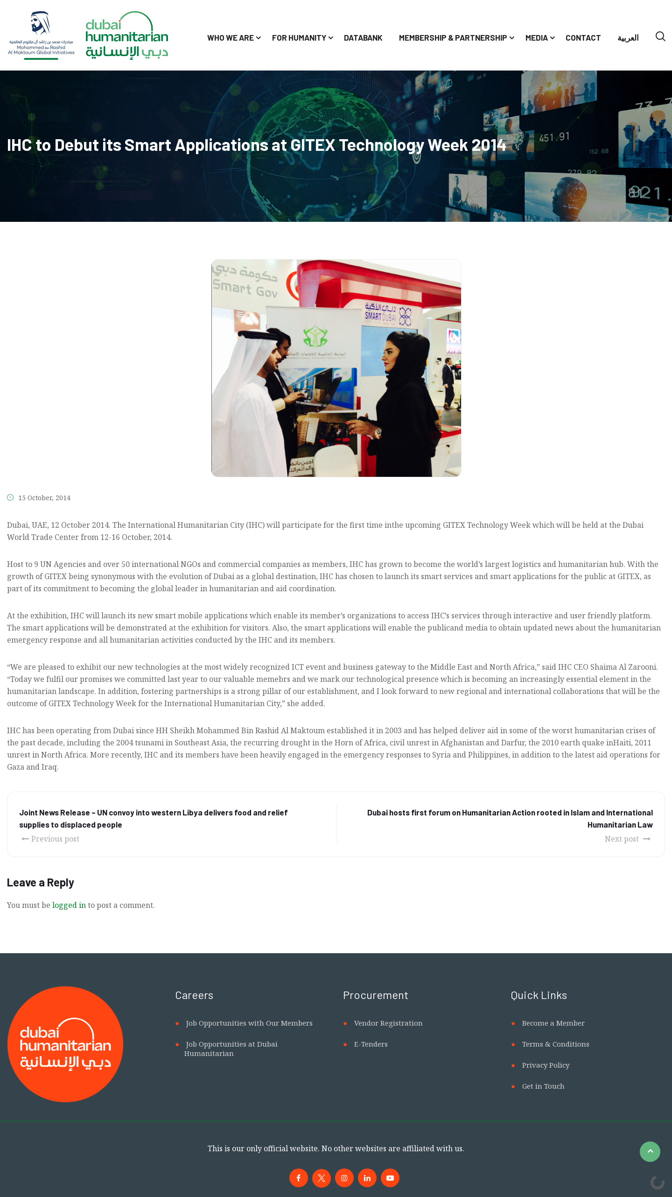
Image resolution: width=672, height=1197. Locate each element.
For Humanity (299, 37)
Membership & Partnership (453, 37)
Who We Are (230, 37)
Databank (363, 37)
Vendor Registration (388, 1022)
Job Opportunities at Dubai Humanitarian (231, 1048)
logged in (69, 905)
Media (536, 37)
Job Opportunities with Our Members (249, 1022)
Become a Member (553, 1022)
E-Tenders (371, 1043)
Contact (583, 37)
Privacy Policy (545, 1065)
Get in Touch (543, 1086)
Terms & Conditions (555, 1043)
